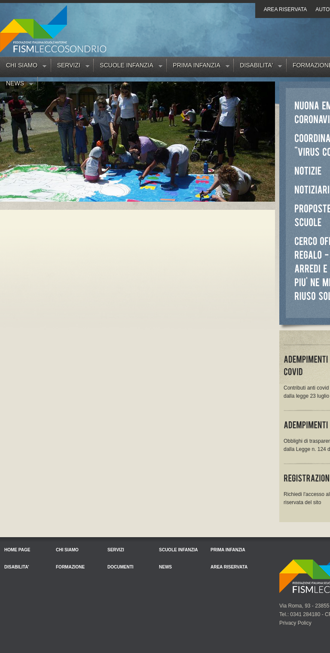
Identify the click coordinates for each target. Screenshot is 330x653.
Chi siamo (23, 67)
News (16, 85)
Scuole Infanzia (128, 67)
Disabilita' (258, 67)
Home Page (17, 549)
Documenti (120, 567)
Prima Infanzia (198, 67)
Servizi (70, 67)
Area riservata (285, 9)
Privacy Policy (295, 623)
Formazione (70, 567)
